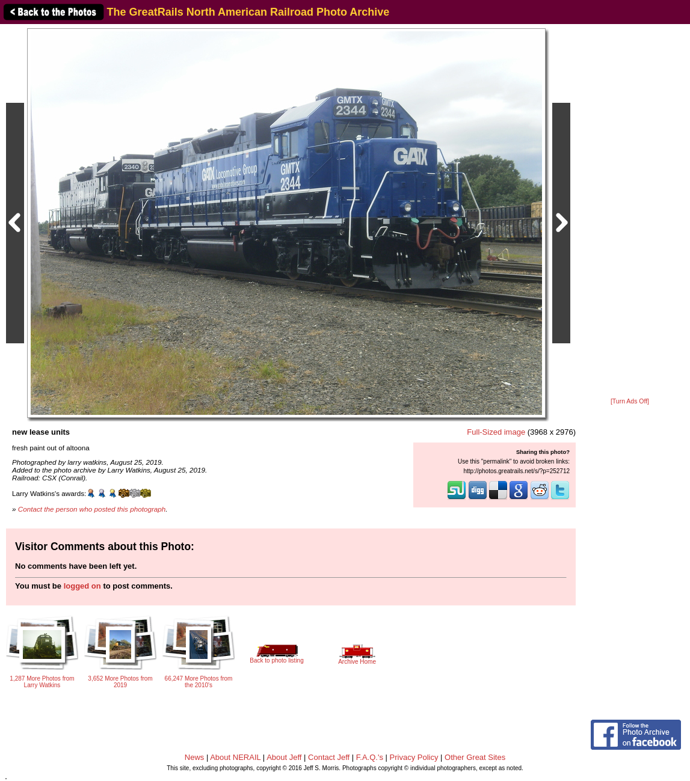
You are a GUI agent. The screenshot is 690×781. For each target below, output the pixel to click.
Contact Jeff (329, 757)
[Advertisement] (630, 211)
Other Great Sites (475, 757)
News (195, 757)
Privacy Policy (414, 757)
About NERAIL (235, 757)
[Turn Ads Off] (630, 401)
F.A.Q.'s (369, 757)
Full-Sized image (496, 431)
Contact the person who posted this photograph (92, 509)
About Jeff (283, 757)
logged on (82, 585)
